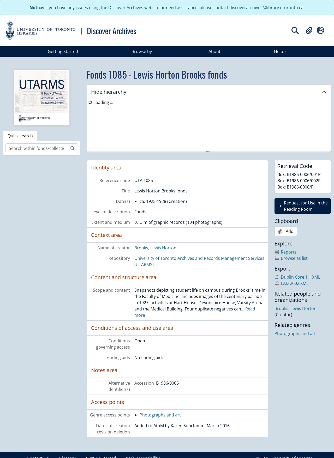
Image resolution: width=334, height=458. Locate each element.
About (214, 51)
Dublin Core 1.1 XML (297, 277)
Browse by (142, 51)
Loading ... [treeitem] (103, 102)
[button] (309, 30)
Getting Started (63, 51)
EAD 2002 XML (291, 283)
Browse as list (291, 258)
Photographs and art (160, 415)
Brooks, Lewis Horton (155, 248)
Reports (285, 252)
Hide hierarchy (108, 91)
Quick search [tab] (20, 136)
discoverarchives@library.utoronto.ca (266, 7)
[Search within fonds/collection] (36, 148)
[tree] (209, 125)
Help (278, 51)
